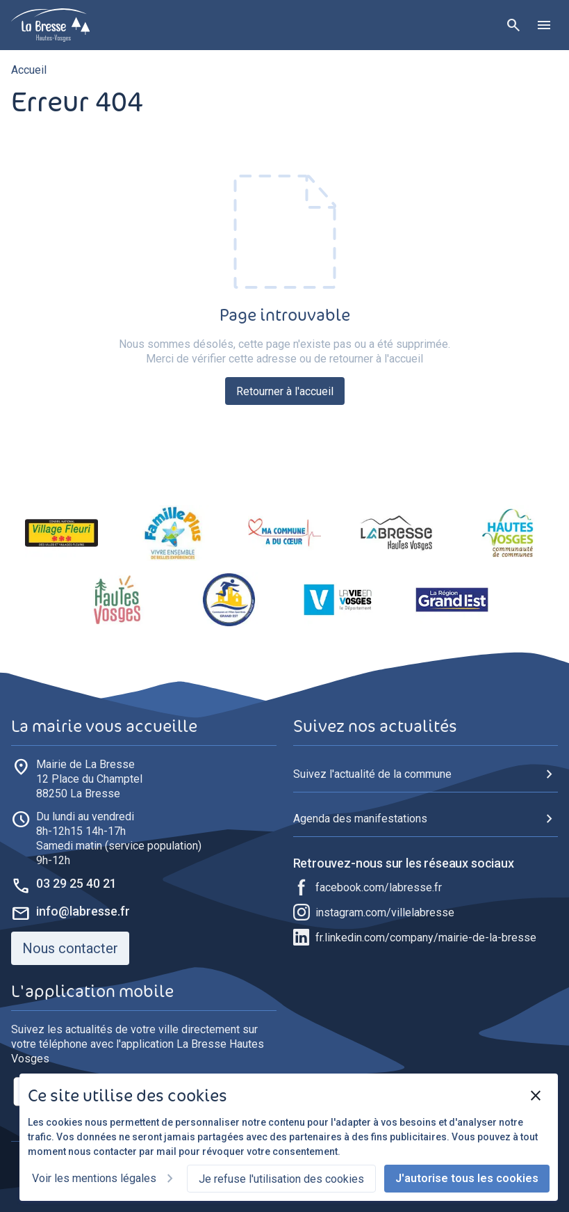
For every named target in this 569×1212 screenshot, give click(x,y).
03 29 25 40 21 (76, 883)
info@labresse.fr (83, 911)
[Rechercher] (513, 25)
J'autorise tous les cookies (466, 1178)
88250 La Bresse (89, 778)
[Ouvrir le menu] (544, 25)
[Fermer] (536, 1096)
